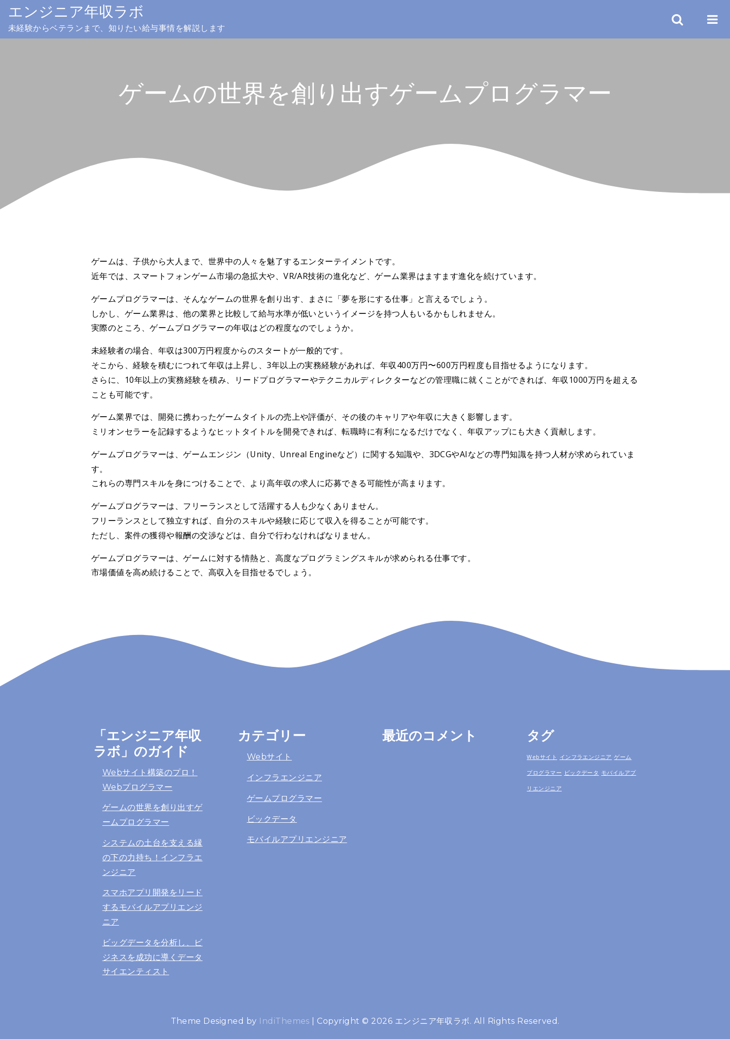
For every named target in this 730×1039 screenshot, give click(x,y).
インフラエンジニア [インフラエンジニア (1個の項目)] (586, 757)
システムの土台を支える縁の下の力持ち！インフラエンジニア (152, 857)
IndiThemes (284, 1021)
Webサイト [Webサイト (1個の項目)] (542, 757)
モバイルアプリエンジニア (297, 839)
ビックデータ (272, 819)
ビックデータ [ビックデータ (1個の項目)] (581, 772)
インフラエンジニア (284, 777)
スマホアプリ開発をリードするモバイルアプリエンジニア (152, 907)
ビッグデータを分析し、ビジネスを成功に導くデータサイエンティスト (152, 957)
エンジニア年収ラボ (76, 11)
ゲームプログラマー (284, 798)
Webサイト (269, 757)
